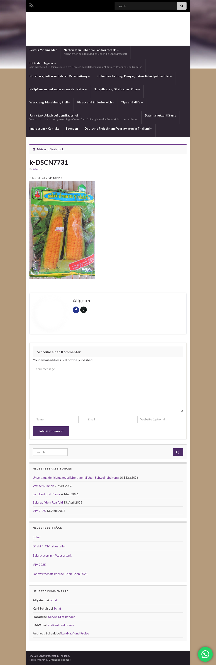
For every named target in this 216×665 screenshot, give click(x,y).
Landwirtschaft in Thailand (108, 28)
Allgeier (37, 169)
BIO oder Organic (85, 65)
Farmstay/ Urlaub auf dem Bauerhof (83, 117)
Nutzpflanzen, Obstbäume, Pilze (117, 89)
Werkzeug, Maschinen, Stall (49, 102)
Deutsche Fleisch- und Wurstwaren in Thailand (118, 128)
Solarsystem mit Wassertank (52, 555)
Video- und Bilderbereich (95, 102)
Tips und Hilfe (132, 102)
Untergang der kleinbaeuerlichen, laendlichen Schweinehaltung (76, 477)
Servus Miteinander (43, 50)
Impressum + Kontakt (44, 128)
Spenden (72, 128)
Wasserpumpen (44, 486)
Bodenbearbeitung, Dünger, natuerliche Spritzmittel (134, 76)
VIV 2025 (39, 510)
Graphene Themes (60, 659)
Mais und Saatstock (50, 149)
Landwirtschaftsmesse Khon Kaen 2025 (60, 574)
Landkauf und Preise (47, 494)
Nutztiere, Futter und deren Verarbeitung (59, 76)
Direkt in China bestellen (49, 546)
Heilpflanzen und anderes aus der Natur (58, 89)
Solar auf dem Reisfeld (48, 502)
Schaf (36, 537)
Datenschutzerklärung (160, 115)
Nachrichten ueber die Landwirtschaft (95, 51)
